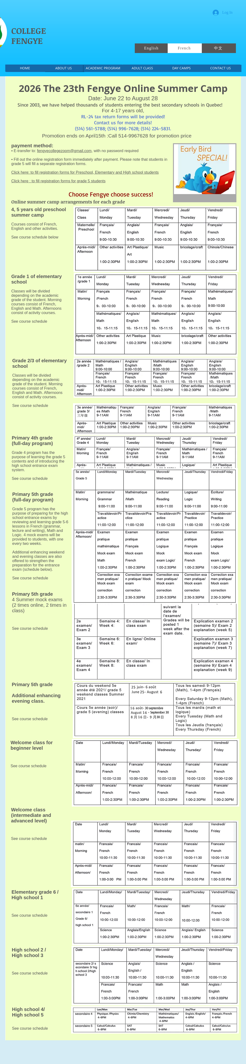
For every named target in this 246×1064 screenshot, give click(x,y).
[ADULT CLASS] (142, 68)
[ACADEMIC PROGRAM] (103, 68)
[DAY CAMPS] (181, 68)
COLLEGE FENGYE (28, 35)
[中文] (219, 48)
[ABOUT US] (63, 68)
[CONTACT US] (220, 68)
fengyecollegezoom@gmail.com (64, 151)
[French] (185, 48)
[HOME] (24, 68)
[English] (152, 48)
